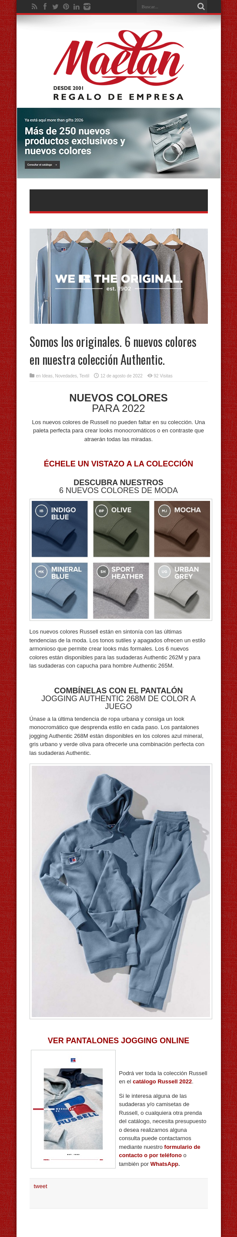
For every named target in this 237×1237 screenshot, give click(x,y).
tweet (40, 1186)
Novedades (66, 375)
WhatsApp (164, 1164)
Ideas (47, 375)
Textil (84, 375)
